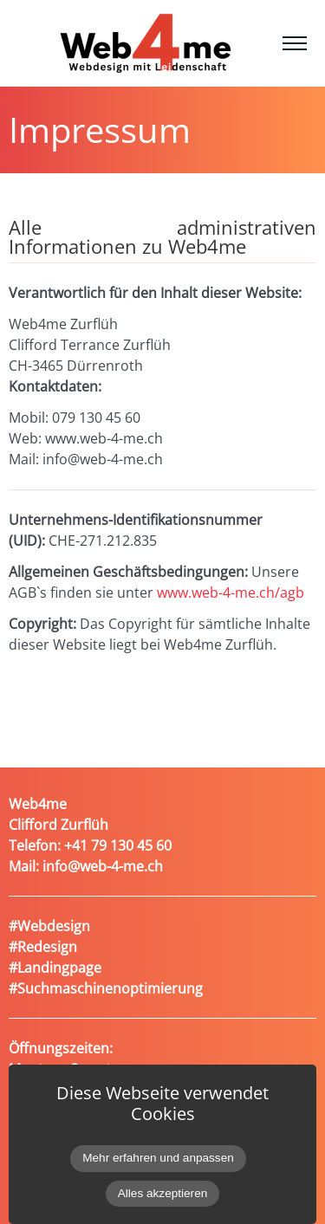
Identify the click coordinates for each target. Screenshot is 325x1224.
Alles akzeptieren (163, 1193)
